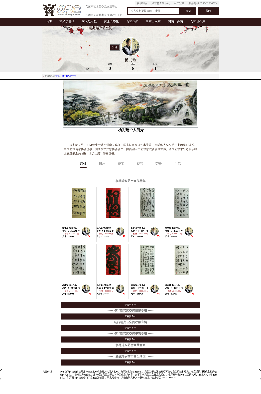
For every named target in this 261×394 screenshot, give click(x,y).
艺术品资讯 (111, 21)
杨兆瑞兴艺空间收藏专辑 (130, 322)
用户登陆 (179, 3)
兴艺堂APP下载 (160, 3)
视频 (140, 164)
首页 (49, 21)
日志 (102, 164)
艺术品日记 (66, 21)
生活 (177, 164)
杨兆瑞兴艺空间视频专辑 (130, 333)
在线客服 (142, 3)
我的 (208, 10)
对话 (115, 47)
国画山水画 (153, 21)
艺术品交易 (89, 21)
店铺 (83, 164)
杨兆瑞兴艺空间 (69, 76)
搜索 (188, 11)
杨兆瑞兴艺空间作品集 (130, 181)
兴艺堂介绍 (197, 21)
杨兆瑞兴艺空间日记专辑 (130, 310)
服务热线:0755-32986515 (202, 3)
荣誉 (158, 164)
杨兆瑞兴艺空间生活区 (130, 356)
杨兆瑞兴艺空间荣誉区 (130, 345)
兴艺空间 (132, 21)
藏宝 (121, 164)
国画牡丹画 (175, 21)
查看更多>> (130, 305)
